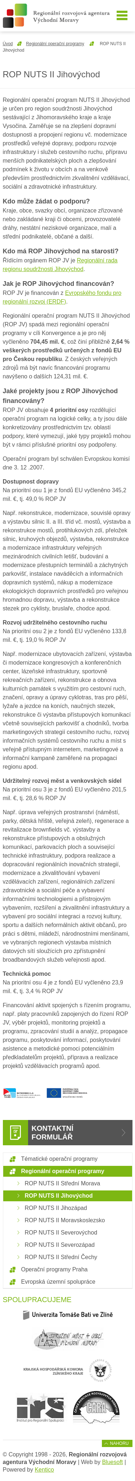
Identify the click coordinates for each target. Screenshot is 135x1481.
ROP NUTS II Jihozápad (56, 1208)
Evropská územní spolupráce (58, 1282)
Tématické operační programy (59, 1159)
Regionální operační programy (55, 43)
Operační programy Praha (54, 1269)
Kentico (44, 1470)
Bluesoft (112, 1462)
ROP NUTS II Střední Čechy (61, 1257)
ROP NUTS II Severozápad (60, 1245)
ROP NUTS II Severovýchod (61, 1232)
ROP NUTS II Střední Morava (62, 1183)
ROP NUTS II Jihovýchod (59, 1196)
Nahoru (119, 1443)
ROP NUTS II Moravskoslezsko (65, 1220)
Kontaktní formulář (52, 1132)
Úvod (8, 43)
